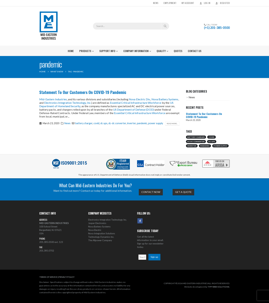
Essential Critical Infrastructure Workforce (135, 102)
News (155, 3)
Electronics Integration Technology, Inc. (67, 102)
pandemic (142, 123)
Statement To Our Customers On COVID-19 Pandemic (82, 92)
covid (96, 123)
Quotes (178, 51)
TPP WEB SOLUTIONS (218, 286)
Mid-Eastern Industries (53, 99)
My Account (188, 3)
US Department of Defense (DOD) (133, 109)
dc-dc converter (117, 123)
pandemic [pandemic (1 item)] (205, 146)
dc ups (103, 123)
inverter (131, 123)
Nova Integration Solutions (101, 233)
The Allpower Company (100, 240)
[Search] (165, 26)
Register (222, 3)
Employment (169, 3)
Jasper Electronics (97, 223)
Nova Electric (94, 230)
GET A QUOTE (183, 191)
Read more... (172, 123)
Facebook (140, 220)
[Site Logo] (48, 26)
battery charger (83, 123)
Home (71, 51)
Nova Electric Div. (139, 99)
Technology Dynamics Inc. (101, 236)
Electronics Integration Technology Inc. (107, 219)
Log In (204, 3)
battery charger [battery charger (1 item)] (196, 137)
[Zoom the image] (216, 159)
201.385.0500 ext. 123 (51, 242)
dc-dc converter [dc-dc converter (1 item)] (195, 142)
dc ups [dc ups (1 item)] (211, 142)
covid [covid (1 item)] (211, 137)
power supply (155, 123)
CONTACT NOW (150, 191)
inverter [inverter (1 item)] (191, 146)
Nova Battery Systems (164, 99)
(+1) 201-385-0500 (217, 28)
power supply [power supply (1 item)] (220, 146)
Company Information (136, 51)
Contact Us (194, 51)
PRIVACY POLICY (66, 277)
